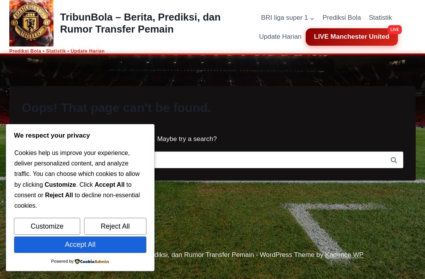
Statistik (380, 17)
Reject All (115, 226)
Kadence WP (344, 254)
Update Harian (280, 36)
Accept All (80, 244)
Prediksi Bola (341, 17)
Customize (47, 226)
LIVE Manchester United (352, 36)
